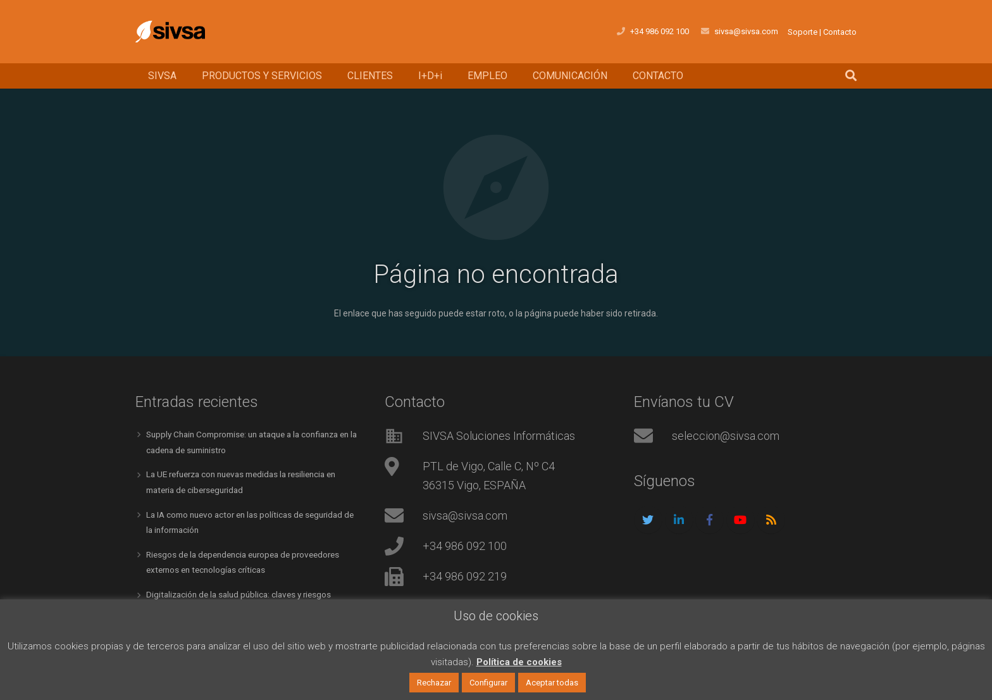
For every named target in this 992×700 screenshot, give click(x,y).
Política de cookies (519, 662)
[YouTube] (740, 520)
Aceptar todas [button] (552, 682)
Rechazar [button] (434, 682)
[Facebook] (709, 520)
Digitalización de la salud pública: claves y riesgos (243, 591)
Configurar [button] (488, 682)
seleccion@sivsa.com (725, 435)
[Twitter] (648, 520)
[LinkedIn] (679, 520)
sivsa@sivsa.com (465, 515)
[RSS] (771, 520)
